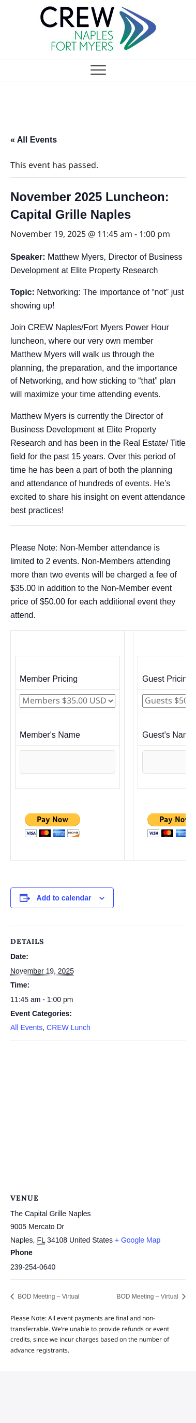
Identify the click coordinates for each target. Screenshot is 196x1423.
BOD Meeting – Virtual (48, 1296)
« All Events (33, 139)
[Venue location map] (98, 1115)
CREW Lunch (69, 1027)
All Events (26, 1027)
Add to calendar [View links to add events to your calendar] (64, 898)
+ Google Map (137, 1240)
